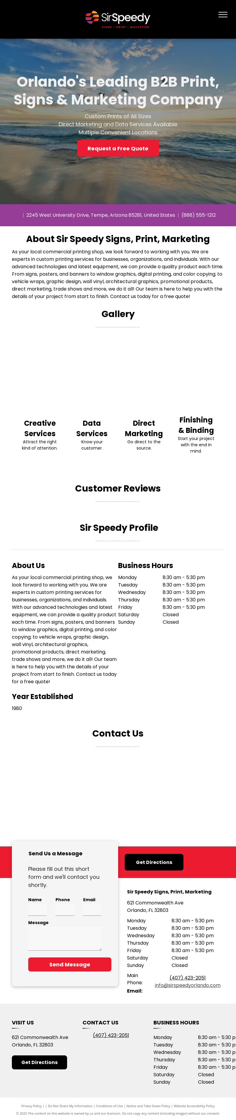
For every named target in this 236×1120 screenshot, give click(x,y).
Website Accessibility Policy (194, 1106)
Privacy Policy (31, 1106)
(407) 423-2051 (188, 977)
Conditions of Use (109, 1106)
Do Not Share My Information (70, 1106)
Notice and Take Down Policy (148, 1106)
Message (38, 923)
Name (35, 900)
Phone (63, 900)
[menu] (223, 14)
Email (89, 900)
